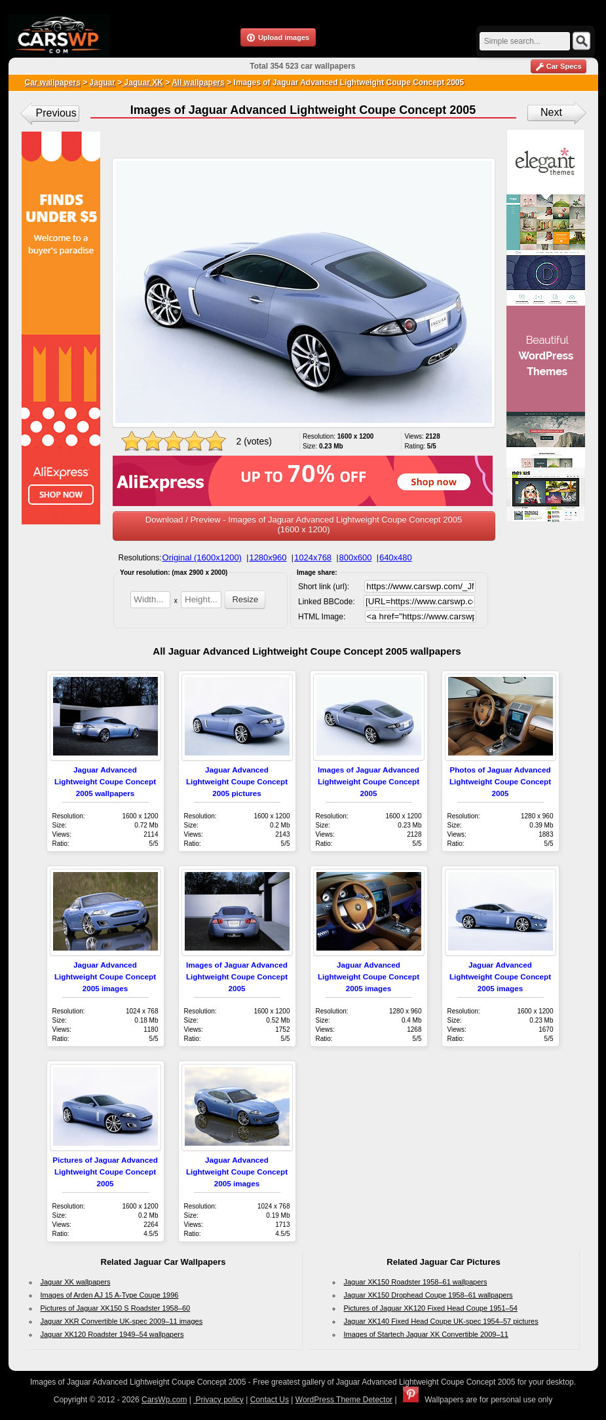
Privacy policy (218, 1399)
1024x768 (312, 557)
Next (551, 112)
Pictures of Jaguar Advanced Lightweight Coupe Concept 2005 (105, 1172)
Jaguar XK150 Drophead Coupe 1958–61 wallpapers (428, 1295)
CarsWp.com (164, 1399)
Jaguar (102, 82)
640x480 (395, 557)
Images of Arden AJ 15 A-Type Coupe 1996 (110, 1295)
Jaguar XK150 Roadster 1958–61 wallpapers (415, 1282)
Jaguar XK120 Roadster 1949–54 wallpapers (112, 1334)
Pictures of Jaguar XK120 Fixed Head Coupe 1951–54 (431, 1308)
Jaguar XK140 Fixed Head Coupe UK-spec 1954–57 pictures (441, 1321)
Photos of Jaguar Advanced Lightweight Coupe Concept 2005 (500, 781)
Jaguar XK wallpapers (76, 1282)
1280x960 (267, 557)
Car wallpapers (53, 82)
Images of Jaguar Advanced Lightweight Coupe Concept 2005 (368, 781)
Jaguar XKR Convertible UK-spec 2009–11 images (122, 1321)
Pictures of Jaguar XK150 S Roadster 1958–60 (116, 1308)
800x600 (355, 557)
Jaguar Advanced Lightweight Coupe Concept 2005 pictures (237, 781)
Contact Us (269, 1399)
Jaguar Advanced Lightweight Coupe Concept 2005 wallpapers (105, 781)
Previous (56, 112)
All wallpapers (198, 82)
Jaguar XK (142, 82)
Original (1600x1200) (202, 557)
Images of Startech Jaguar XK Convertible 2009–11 (426, 1334)
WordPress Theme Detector (343, 1399)
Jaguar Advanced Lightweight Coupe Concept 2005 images (105, 976)
